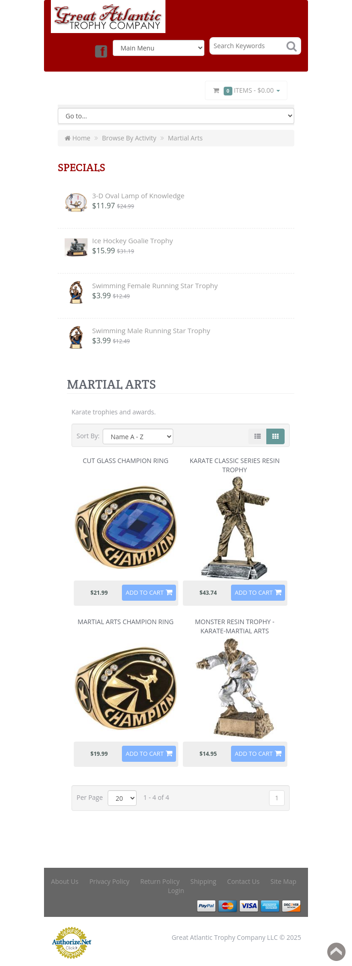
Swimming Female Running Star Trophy (155, 285)
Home (77, 138)
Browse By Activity (129, 138)
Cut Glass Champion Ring (126, 460)
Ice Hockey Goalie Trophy (132, 240)
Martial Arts (185, 138)
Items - (246, 90)
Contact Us (243, 881)
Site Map (283, 881)
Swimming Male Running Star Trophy (151, 330)
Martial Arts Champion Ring (125, 621)
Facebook (100, 51)
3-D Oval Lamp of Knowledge (138, 195)
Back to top (336, 951)
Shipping (203, 881)
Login (176, 890)
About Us (64, 881)
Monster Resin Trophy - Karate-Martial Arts (235, 626)
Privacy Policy (109, 881)
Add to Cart (145, 592)
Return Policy (160, 881)
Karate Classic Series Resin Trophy (235, 465)
